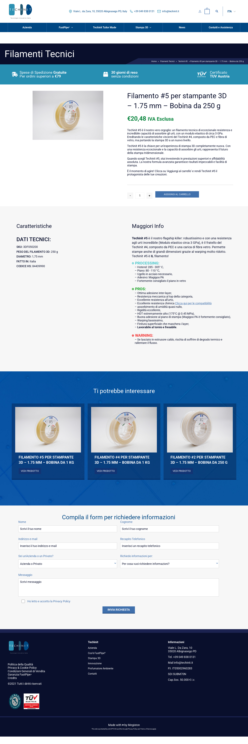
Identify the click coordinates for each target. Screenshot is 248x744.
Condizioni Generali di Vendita (26, 671)
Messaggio (25, 575)
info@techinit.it (170, 11)
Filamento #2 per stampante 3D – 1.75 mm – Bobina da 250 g (199, 460)
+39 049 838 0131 (144, 11)
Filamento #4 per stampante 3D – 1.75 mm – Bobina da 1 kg (122, 460)
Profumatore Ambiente (102, 668)
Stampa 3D (95, 658)
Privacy (12, 667)
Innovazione (95, 663)
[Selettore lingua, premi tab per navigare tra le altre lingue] (231, 11)
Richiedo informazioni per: (136, 556)
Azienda (93, 647)
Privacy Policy (61, 601)
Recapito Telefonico (132, 539)
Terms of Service (146, 729)
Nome (22, 522)
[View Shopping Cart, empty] (207, 11)
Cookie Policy (28, 667)
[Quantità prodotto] (139, 195)
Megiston (134, 725)
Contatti (93, 673)
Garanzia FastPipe (20, 674)
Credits (12, 678)
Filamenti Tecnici (167, 61)
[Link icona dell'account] (199, 11)
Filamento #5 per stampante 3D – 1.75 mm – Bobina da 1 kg (46, 460)
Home (154, 61)
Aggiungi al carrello (177, 194)
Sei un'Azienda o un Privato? (35, 556)
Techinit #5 (183, 61)
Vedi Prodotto (30, 471)
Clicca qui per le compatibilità (193, 303)
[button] (217, 11)
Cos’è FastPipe (98, 653)
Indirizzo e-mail (27, 539)
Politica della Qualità (20, 664)
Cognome (126, 522)
